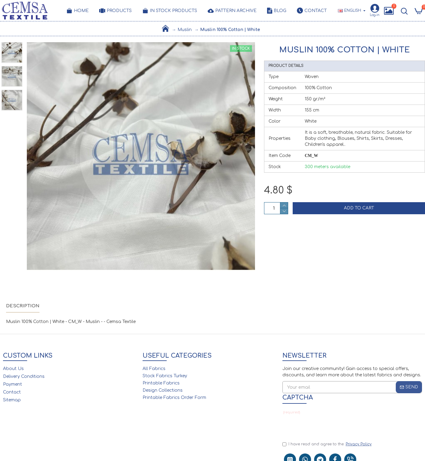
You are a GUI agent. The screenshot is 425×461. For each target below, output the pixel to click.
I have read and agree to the (327, 444)
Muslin (185, 29)
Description (22, 306)
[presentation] (324, 426)
